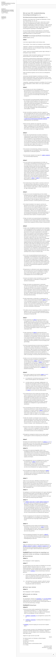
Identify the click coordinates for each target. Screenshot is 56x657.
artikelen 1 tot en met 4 (30, 501)
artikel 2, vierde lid (46, 155)
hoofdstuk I (33, 570)
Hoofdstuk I (26, 624)
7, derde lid (39, 546)
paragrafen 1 (39, 598)
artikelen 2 (43, 367)
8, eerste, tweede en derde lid (41, 501)
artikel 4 (42, 526)
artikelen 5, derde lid (27, 546)
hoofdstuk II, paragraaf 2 (31, 619)
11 (24, 503)
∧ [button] (53, 654)
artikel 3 (37, 178)
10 (47, 546)
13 (50, 546)
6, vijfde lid (34, 546)
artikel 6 (35, 319)
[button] (18, 2)
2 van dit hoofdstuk (47, 598)
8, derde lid (44, 546)
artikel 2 (35, 360)
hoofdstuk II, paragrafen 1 (31, 615)
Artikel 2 (33, 178)
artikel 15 (46, 534)
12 (27, 503)
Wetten (23, 2)
